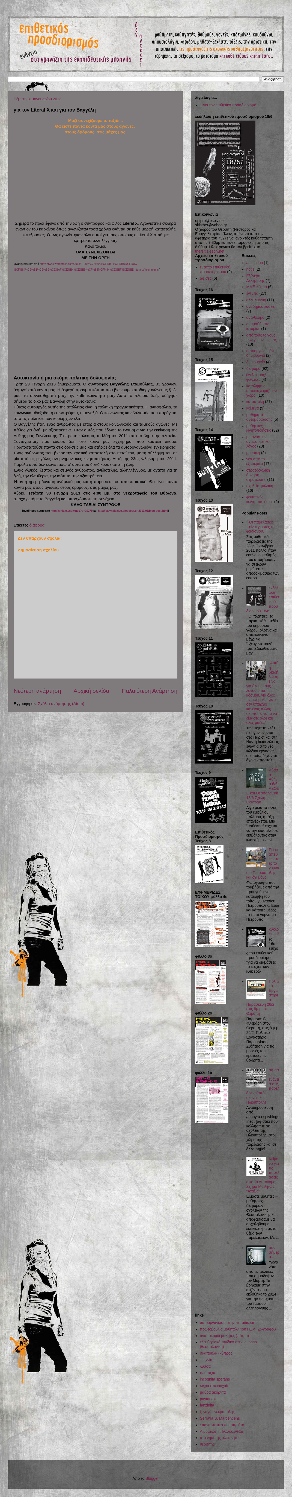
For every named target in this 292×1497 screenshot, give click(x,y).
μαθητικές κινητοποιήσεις (258, 428)
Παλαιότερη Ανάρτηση (149, 691)
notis (250, 269)
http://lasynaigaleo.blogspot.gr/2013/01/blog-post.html (133, 510)
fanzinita (207, 1405)
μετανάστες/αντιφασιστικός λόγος (258, 441)
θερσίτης (207, 1444)
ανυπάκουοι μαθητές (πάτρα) (224, 1336)
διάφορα (36, 525)
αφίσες (205, 278)
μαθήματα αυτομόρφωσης (259, 417)
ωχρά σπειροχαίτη (215, 1386)
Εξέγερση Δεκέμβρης (255, 278)
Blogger (151, 1478)
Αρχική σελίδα (91, 691)
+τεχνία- (207, 1360)
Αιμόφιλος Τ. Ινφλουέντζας (222, 1431)
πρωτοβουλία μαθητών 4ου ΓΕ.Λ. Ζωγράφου (238, 1329)
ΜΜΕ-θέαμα (256, 287)
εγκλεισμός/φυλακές (256, 377)
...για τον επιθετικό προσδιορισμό (228, 105)
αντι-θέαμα (255, 317)
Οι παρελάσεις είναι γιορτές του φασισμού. (261, 527)
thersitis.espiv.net (209, 251)
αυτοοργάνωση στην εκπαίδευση (227, 1322)
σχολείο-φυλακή (259, 486)
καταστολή (255, 401)
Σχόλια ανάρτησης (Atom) (61, 703)
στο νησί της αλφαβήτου (220, 1437)
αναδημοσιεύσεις (260, 306)
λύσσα (205, 1366)
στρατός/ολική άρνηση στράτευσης (258, 475)
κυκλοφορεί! (274, 931)
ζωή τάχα (207, 1372)
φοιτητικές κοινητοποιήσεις (259, 499)
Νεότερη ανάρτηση (37, 691)
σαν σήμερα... (274, 1252)
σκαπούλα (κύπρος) (217, 1353)
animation (254, 263)
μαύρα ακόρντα (213, 1392)
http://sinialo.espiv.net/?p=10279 (72, 510)
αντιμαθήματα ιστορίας (258, 326)
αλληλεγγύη (256, 300)
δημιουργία (255, 362)
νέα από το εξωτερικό (255, 461)
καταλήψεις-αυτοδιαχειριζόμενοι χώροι (262, 390)
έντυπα (252, 293)
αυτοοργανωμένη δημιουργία (261, 353)
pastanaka (209, 1399)
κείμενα (252, 408)
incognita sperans (215, 1379)
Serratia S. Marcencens (220, 1418)
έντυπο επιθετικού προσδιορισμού (215, 269)
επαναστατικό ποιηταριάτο (222, 1425)
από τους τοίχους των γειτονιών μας (261, 337)
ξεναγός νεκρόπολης (217, 1412)
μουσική (253, 453)
